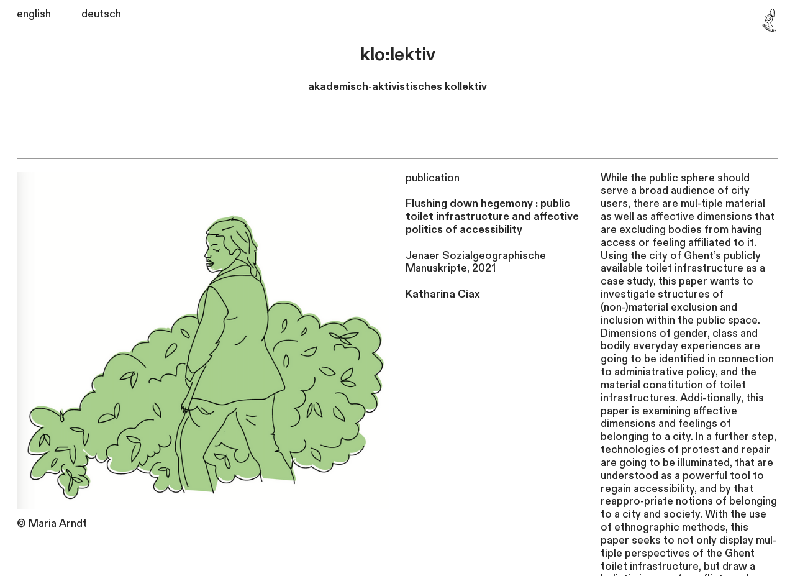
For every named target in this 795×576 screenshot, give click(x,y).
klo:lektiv (397, 55)
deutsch (101, 14)
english (34, 14)
